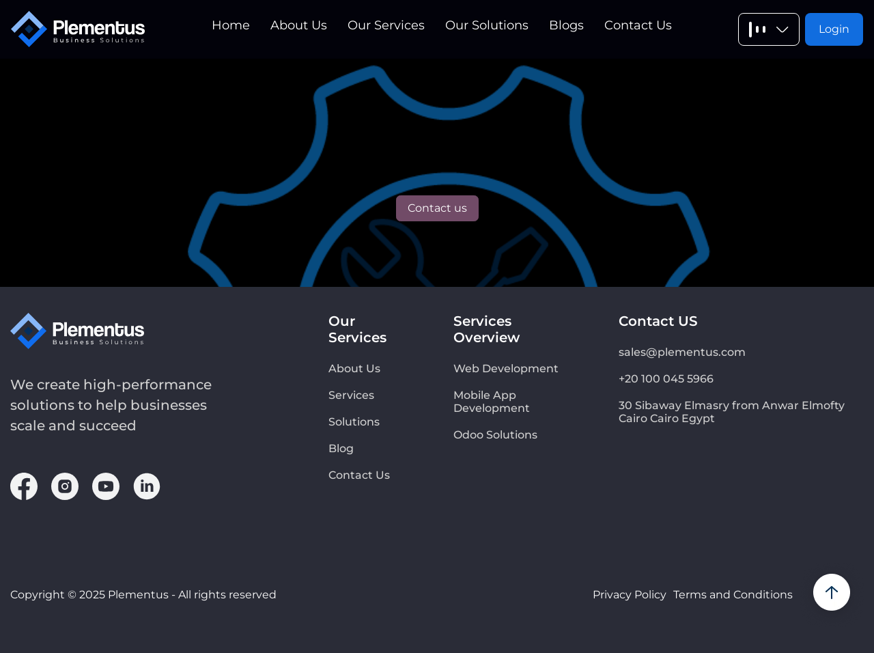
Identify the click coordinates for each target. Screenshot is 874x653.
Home (231, 25)
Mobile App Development (491, 402)
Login (834, 29)
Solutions (354, 421)
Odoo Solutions (495, 434)
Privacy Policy (629, 594)
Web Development (506, 368)
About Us (298, 25)
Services (351, 395)
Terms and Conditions (733, 594)
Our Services (386, 25)
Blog (341, 448)
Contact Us (638, 25)
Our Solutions (486, 25)
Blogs (566, 25)
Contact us (437, 208)
